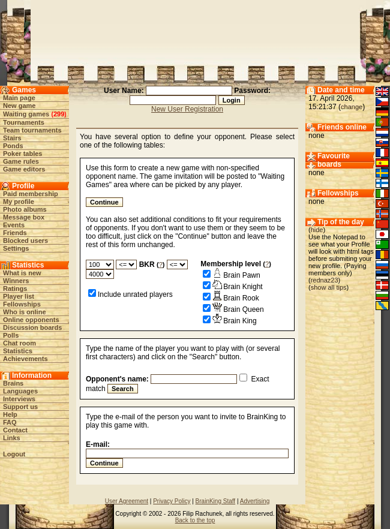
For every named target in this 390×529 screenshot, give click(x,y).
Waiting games (26, 114)
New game (19, 105)
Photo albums (25, 209)
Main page (19, 97)
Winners (16, 280)
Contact (15, 430)
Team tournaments (32, 130)
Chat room (19, 343)
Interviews (19, 398)
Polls (11, 335)
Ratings (15, 288)
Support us (20, 406)
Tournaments (23, 122)
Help (10, 414)
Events (14, 225)
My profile (18, 201)
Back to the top (195, 520)
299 (58, 114)
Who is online (24, 311)
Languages (20, 391)
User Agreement (126, 501)
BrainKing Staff (216, 501)
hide (317, 229)
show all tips (329, 287)
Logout (14, 454)
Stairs (12, 138)
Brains (13, 383)
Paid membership (30, 193)
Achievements (25, 358)
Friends (15, 232)
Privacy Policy (171, 501)
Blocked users (25, 240)
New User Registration (187, 109)
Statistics (17, 350)
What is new (22, 272)
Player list (18, 296)
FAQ (10, 422)
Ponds (13, 145)
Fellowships (22, 304)
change (351, 106)
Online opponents (31, 319)
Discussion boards (32, 327)
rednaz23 (324, 280)
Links (11, 437)
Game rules (21, 161)
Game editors (24, 169)
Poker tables (22, 153)
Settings (16, 248)
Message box (23, 217)
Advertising (254, 501)
